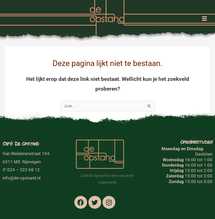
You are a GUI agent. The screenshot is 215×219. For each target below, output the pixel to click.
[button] (204, 19)
